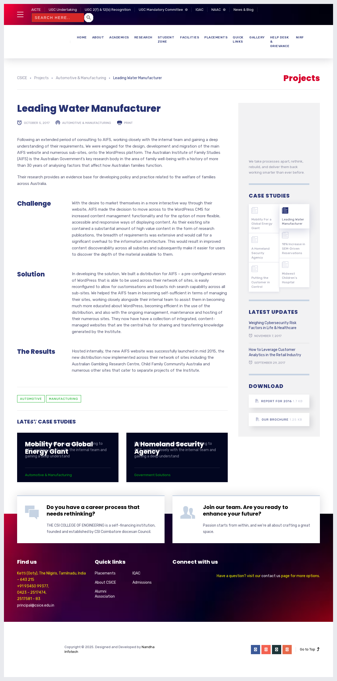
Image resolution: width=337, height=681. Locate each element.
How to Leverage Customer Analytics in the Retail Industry (275, 352)
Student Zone (166, 40)
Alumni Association (105, 594)
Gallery (257, 37)
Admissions (142, 582)
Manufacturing (63, 399)
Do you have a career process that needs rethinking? (93, 510)
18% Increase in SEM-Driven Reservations (293, 248)
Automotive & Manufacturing (86, 123)
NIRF (300, 37)
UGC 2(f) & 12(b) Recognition (108, 10)
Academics (119, 37)
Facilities (189, 37)
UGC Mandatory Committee (161, 10)
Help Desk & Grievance (280, 42)
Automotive (31, 399)
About (98, 37)
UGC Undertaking (63, 10)
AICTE (36, 10)
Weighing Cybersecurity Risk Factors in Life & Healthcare (272, 325)
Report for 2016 (279, 401)
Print (128, 123)
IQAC (200, 10)
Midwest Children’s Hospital (289, 278)
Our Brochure (279, 419)
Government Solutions (152, 475)
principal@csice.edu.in (35, 605)
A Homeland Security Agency (169, 448)
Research (143, 37)
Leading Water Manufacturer (293, 222)
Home (82, 37)
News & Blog (244, 10)
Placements (215, 37)
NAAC (216, 10)
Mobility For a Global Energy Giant (59, 448)
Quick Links (238, 40)
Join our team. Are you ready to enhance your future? (245, 510)
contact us (270, 576)
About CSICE (105, 582)
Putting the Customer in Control (260, 282)
